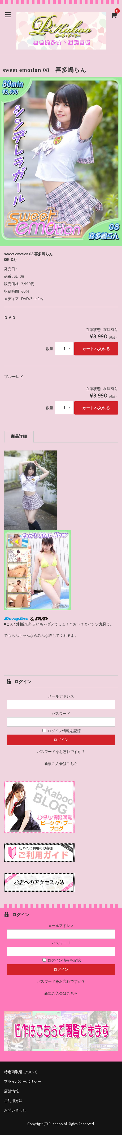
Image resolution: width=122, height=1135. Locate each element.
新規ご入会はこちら (61, 764)
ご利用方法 (13, 1101)
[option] (61, 161)
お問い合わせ (15, 1110)
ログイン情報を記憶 (61, 731)
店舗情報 (11, 1091)
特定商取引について (20, 1072)
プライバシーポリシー (22, 1082)
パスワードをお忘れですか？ (61, 752)
